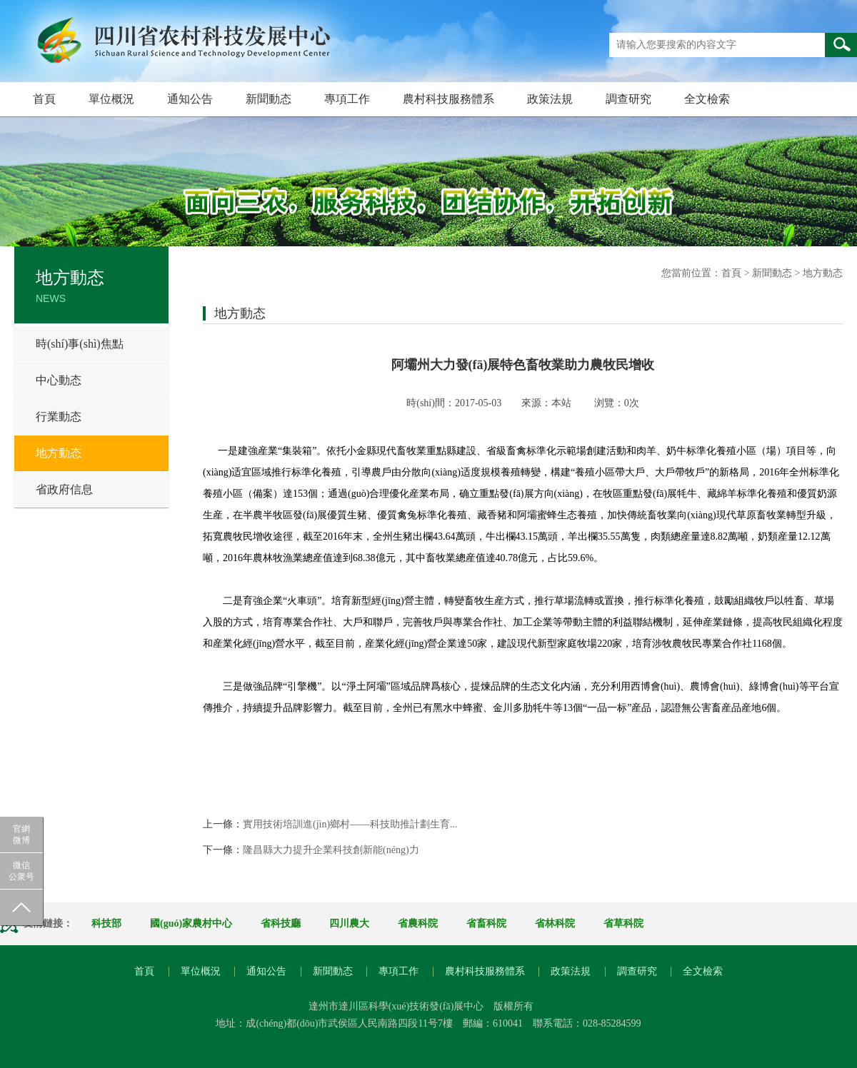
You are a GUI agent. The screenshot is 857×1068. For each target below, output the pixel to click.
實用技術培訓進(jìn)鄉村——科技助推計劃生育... (350, 824)
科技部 (106, 923)
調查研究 (628, 99)
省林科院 (555, 923)
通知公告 (190, 99)
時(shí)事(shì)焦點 (80, 344)
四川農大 (349, 923)
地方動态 (58, 453)
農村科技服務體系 (448, 99)
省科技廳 (281, 923)
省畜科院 (486, 923)
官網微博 (21, 834)
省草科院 (623, 923)
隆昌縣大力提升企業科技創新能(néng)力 (331, 850)
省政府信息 (64, 489)
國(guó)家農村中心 (191, 923)
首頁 (44, 99)
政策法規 (550, 99)
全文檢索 (707, 99)
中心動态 (58, 380)
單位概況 (111, 99)
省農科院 (418, 923)
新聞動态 (268, 99)
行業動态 (58, 416)
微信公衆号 (21, 871)
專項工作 (347, 99)
